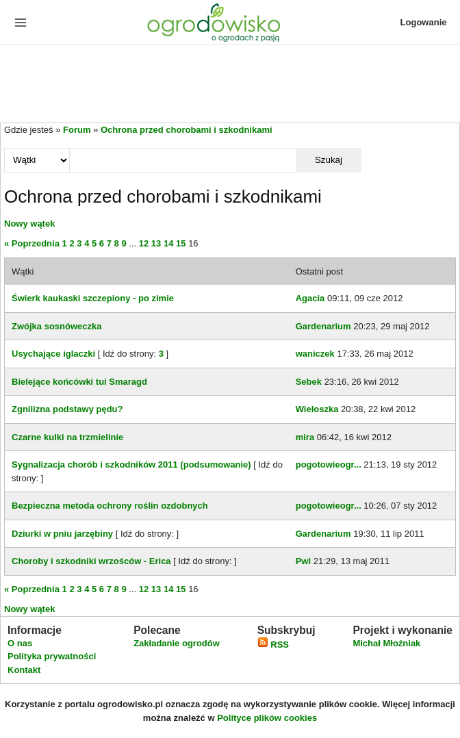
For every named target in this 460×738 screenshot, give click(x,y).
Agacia (310, 298)
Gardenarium (323, 326)
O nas (20, 643)
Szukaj (328, 160)
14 (168, 243)
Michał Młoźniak (386, 643)
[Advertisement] (230, 85)
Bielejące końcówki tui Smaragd (79, 382)
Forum (76, 130)
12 (144, 243)
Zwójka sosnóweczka (57, 326)
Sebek (309, 382)
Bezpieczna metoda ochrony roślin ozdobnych (110, 505)
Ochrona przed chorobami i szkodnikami (186, 130)
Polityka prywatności (52, 656)
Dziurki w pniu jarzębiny (62, 534)
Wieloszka (317, 409)
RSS (273, 644)
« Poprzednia (32, 243)
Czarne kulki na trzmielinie (67, 437)
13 (156, 243)
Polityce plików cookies (267, 718)
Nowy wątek (29, 223)
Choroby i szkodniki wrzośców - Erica (91, 561)
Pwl (303, 561)
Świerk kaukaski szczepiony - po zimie (93, 298)
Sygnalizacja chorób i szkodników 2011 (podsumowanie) (131, 464)
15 (181, 243)
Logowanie (423, 22)
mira (305, 437)
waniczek (315, 353)
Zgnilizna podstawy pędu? (67, 409)
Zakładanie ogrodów (176, 643)
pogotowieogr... (328, 464)
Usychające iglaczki (53, 353)
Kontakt (24, 670)
